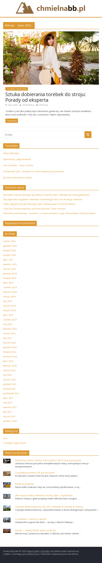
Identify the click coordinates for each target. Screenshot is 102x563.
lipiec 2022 (8, 361)
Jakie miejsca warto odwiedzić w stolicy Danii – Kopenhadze (44, 495)
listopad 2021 (9, 388)
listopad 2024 (9, 278)
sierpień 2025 (9, 255)
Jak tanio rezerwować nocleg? (17, 177)
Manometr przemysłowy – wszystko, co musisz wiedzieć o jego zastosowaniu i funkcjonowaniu (49, 213)
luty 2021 (7, 411)
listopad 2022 (9, 351)
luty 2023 (7, 338)
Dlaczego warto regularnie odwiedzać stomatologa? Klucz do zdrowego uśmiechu (42, 199)
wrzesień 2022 (10, 356)
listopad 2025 (9, 250)
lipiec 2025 (8, 259)
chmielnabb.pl (28, 105)
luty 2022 (7, 374)
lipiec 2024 (8, 282)
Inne (5, 438)
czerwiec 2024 (10, 287)
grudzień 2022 (10, 347)
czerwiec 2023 (10, 319)
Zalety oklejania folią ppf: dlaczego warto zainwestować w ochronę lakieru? (39, 204)
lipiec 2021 (8, 398)
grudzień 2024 (10, 273)
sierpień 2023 (9, 310)
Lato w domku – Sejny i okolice (18, 165)
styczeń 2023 (9, 342)
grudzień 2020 (10, 421)
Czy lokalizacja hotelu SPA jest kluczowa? (35, 472)
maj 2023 (7, 324)
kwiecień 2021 (10, 407)
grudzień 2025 (10, 245)
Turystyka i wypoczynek (16, 89)
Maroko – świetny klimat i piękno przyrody (35, 530)
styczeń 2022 (9, 379)
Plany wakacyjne (11, 153)
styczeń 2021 (9, 416)
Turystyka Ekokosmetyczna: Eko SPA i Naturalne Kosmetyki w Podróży (49, 506)
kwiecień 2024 (10, 291)
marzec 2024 (9, 296)
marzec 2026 (9, 241)
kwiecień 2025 (10, 264)
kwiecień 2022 (10, 365)
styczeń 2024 (9, 305)
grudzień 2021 (10, 384)
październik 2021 (11, 393)
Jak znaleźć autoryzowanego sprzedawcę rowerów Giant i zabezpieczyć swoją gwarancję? (46, 194)
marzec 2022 (9, 370)
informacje (43, 105)
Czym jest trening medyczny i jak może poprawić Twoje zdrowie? (34, 208)
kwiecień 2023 (10, 328)
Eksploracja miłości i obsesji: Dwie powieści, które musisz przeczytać (48, 460)
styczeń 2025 (9, 268)
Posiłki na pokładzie (24, 484)
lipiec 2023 (8, 315)
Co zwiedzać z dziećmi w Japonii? (31, 519)
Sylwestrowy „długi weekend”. (17, 159)
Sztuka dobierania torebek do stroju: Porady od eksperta (45, 97)
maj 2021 (7, 402)
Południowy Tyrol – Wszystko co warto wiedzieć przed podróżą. (34, 171)
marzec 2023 (9, 333)
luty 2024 (7, 301)
